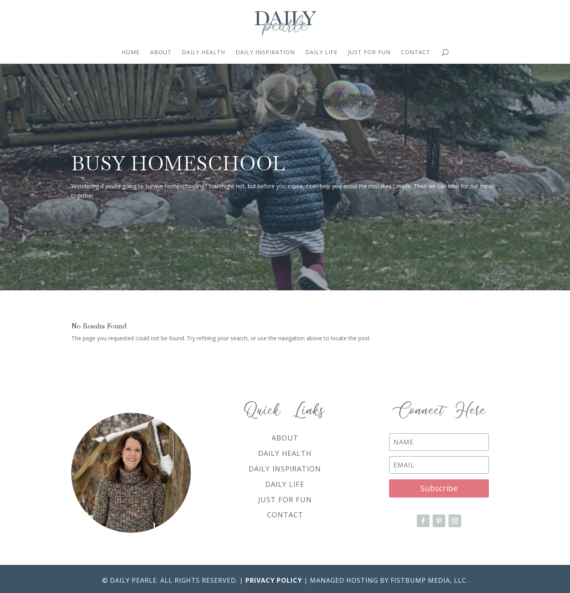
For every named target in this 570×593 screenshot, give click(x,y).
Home (131, 53)
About (160, 53)
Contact (415, 53)
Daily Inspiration (265, 53)
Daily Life (321, 53)
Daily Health (203, 53)
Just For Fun (369, 53)
